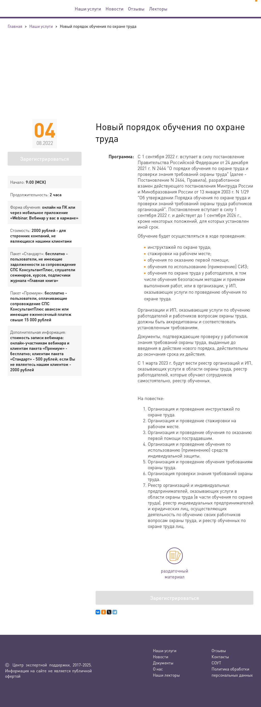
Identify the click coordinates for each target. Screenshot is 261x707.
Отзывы (136, 8)
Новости (114, 8)
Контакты (220, 656)
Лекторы (158, 8)
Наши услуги (88, 8)
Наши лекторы (166, 675)
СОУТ (216, 662)
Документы (163, 662)
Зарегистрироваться (44, 158)
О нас (158, 669)
